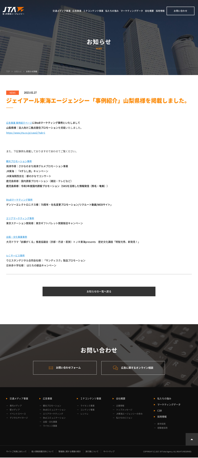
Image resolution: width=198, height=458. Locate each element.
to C (16, 255)
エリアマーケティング (53, 414)
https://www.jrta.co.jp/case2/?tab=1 (27, 132)
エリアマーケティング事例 (21, 218)
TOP (8, 71)
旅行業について (92, 452)
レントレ (84, 414)
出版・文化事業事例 (17, 237)
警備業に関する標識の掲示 (69, 452)
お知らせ (18, 71)
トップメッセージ (124, 410)
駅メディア (15, 410)
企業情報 (120, 406)
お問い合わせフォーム (64, 368)
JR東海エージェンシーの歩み (129, 414)
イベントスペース (18, 414)
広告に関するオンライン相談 (134, 368)
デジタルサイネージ (19, 418)
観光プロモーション (52, 406)
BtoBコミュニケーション (54, 410)
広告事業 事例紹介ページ (20, 123)
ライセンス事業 (50, 426)
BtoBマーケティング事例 (20, 199)
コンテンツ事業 (87, 410)
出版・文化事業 (50, 422)
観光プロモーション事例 (19, 161)
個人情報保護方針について (42, 452)
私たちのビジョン (124, 418)
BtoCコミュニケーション (54, 418)
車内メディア (16, 406)
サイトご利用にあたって (16, 452)
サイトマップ (108, 452)
